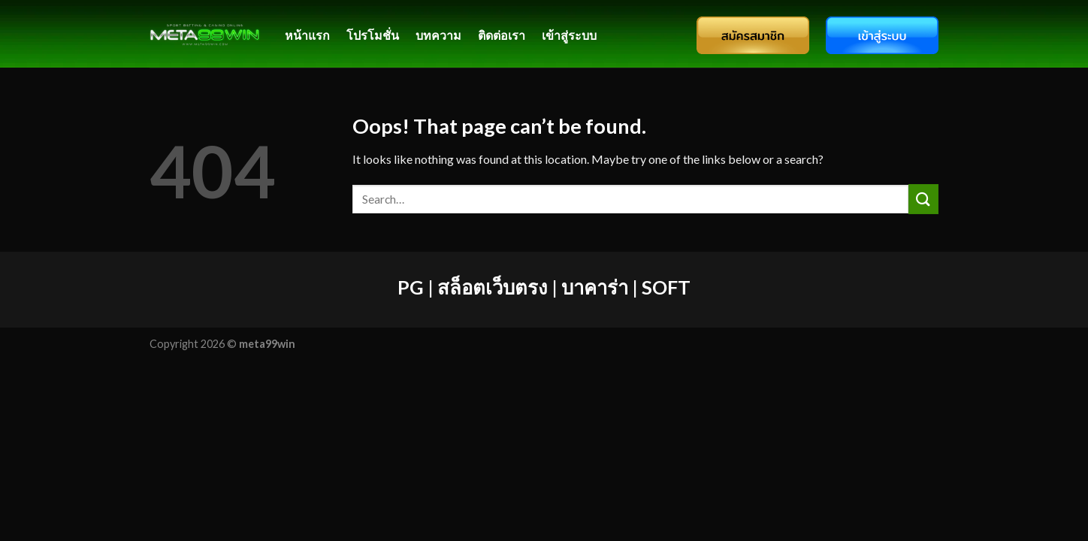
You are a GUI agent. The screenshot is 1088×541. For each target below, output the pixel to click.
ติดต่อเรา (501, 35)
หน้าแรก (307, 35)
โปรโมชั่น (372, 35)
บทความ (438, 35)
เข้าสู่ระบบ (569, 35)
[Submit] (923, 198)
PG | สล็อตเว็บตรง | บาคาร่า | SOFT (544, 287)
